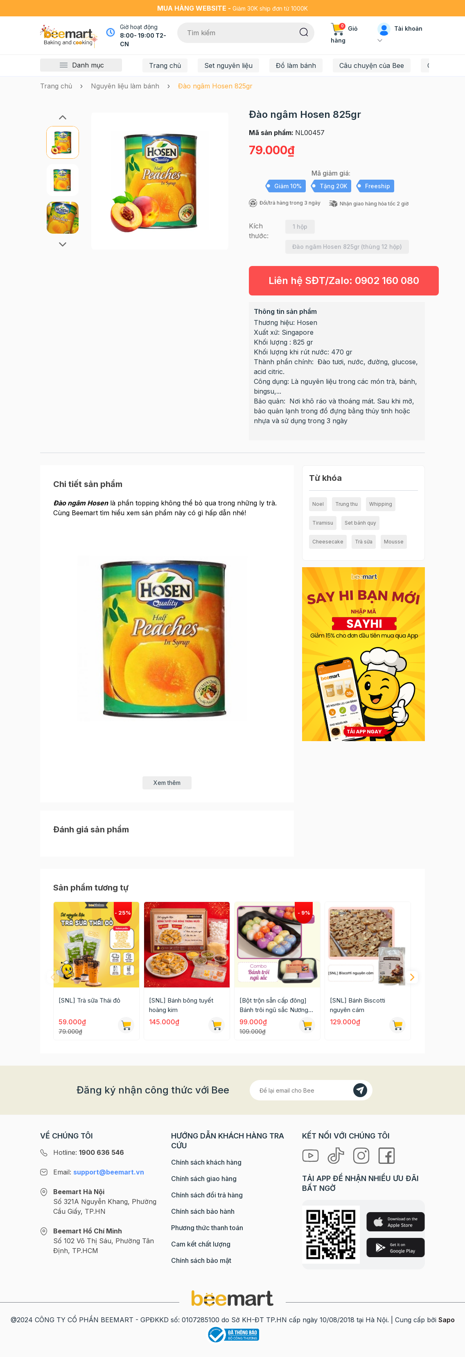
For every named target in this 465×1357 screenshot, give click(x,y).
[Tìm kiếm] (304, 31)
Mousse (394, 542)
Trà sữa (363, 542)
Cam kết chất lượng (200, 1244)
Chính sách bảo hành (203, 1211)
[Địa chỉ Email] (311, 1090)
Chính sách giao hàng (204, 1178)
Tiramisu (322, 523)
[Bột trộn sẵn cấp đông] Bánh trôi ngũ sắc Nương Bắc (273, 1005)
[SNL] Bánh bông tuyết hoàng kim (181, 1005)
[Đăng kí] (360, 1090)
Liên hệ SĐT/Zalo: (344, 280)
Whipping (380, 504)
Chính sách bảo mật (201, 1260)
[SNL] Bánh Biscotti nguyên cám (357, 1005)
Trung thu (346, 504)
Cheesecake (327, 542)
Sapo (446, 1320)
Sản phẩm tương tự (91, 888)
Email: (98, 1172)
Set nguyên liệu (228, 65)
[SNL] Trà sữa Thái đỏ (89, 1000)
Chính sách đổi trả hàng (207, 1195)
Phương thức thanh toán (207, 1228)
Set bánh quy (360, 523)
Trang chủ (165, 65)
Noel (318, 504)
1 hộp (300, 226)
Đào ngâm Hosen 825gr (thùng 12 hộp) (347, 246)
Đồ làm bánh (296, 65)
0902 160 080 (387, 280)
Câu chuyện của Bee (371, 65)
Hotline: (88, 1152)
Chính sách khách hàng (206, 1162)
